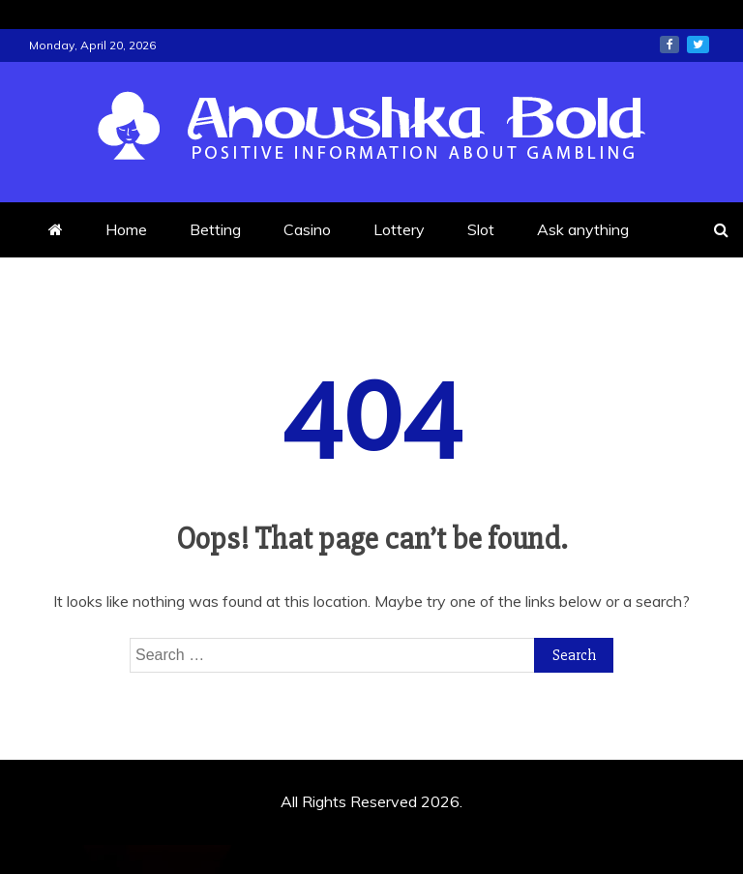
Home (126, 229)
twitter (698, 44)
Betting (215, 229)
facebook (669, 44)
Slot (480, 229)
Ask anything (583, 229)
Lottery (399, 229)
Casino (307, 229)
